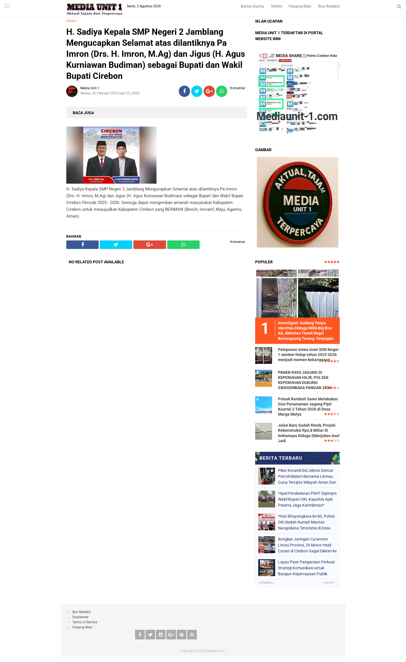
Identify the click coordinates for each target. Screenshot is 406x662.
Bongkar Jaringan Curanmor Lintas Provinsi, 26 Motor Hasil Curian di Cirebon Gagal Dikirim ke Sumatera (307, 545)
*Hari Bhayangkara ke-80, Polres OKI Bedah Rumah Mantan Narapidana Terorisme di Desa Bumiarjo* (306, 522)
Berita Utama (252, 6)
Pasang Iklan (300, 6)
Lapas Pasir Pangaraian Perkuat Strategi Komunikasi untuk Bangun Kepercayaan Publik (306, 568)
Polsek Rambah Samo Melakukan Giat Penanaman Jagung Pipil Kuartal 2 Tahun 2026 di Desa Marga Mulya (308, 407)
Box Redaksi (329, 6)
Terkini (276, 6)
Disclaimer (80, 617)
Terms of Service (84, 622)
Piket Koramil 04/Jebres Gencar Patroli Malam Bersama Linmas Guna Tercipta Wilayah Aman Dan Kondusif (307, 476)
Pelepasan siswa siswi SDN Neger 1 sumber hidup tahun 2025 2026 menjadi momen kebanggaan (308, 354)
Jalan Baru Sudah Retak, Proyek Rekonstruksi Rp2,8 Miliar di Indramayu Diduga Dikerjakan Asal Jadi (308, 433)
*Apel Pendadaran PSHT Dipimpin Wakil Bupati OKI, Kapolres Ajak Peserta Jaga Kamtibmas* (307, 499)
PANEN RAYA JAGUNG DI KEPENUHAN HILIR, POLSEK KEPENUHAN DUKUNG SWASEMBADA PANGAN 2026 (304, 380)
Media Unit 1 (217, 651)
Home (71, 21)
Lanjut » (330, 583)
